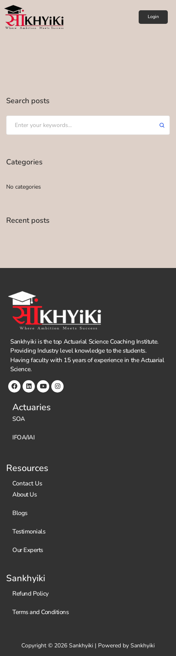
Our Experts (27, 550)
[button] (153, 17)
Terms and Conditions (40, 612)
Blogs (19, 513)
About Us (24, 494)
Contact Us (27, 483)
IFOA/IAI (23, 437)
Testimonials (28, 531)
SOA (18, 419)
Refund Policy (30, 593)
